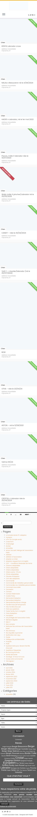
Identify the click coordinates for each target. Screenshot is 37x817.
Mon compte (10, 624)
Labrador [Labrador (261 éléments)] (5, 767)
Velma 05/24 (7, 462)
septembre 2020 (11, 681)
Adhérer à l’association (14, 557)
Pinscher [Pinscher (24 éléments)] (33, 768)
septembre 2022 (11, 677)
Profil (7, 644)
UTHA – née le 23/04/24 (12, 388)
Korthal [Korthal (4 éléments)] (33, 765)
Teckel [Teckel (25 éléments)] (29, 770)
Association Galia (13, 814)
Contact (9, 592)
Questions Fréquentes (13, 650)
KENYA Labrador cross (11, 46)
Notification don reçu (13, 635)
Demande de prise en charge (16, 602)
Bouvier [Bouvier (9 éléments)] (4, 755)
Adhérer (8, 555)
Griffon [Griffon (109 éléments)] (5, 765)
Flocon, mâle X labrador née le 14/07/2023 (15, 157)
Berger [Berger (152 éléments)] (31, 746)
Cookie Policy (10, 596)
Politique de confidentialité (15, 639)
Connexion (9, 589)
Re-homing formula (13, 652)
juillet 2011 (9, 687)
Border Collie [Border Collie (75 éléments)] (31, 753)
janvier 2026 (10, 670)
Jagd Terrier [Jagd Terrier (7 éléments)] (28, 765)
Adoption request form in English (17, 561)
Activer (8, 546)
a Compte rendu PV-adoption (16, 535)
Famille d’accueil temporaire (16, 605)
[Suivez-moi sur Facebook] (33, 15)
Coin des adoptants (13, 579)
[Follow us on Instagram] (35, 15)
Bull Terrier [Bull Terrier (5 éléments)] (19, 755)
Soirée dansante (11, 655)
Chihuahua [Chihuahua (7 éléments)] (7, 758)
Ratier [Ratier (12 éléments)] (9, 770)
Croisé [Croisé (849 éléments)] (19, 757)
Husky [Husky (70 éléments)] (11, 765)
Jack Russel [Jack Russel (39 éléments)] (19, 765)
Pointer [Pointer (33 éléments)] (4, 770)
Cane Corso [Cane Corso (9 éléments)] (26, 755)
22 (20, 514)
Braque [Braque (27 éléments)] (14, 756)
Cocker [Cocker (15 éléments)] (12, 758)
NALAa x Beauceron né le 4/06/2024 (17, 83)
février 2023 (10, 674)
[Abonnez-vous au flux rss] (29, 15)
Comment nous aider (13, 587)
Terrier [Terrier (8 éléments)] (34, 770)
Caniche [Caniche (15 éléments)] (32, 755)
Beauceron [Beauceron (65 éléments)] (22, 746)
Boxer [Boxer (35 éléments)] (8, 756)
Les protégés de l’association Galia (18, 618)
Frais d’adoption (11, 613)
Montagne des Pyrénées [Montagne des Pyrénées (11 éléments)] (18, 768)
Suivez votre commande (14, 659)
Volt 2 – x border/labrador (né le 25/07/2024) (16, 272)
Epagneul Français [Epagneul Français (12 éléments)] (26, 760)
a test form (9, 542)
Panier (8, 637)
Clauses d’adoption (12, 576)
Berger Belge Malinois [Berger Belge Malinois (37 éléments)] (10, 751)
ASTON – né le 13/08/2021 (13, 425)
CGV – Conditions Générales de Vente (19, 563)
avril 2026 (9, 668)
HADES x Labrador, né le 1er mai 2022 (18, 119)
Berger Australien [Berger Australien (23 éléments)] (22, 749)
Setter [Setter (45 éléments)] (13, 770)
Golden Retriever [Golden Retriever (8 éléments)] (29, 763)
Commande (10, 581)
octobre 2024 (10, 672)
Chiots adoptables (12, 574)
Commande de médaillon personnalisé (19, 583)
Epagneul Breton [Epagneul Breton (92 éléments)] (12, 760)
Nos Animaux (10, 631)
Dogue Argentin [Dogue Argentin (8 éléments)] (28, 758)
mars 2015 (9, 685)
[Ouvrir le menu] (3, 14)
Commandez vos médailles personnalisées (21, 585)
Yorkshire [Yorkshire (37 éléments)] (18, 772)
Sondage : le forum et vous (15, 657)
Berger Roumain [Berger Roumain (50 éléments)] (13, 753)
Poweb (31, 814)
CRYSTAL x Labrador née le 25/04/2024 (13, 499)
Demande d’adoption (13, 598)
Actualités (9, 548)
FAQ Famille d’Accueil (13, 607)
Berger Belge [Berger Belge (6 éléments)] (32, 749)
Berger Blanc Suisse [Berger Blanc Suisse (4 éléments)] (24, 751)
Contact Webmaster (13, 594)
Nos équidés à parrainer (14, 633)
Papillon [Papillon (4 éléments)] (28, 768)
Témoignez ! (10, 661)
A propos (9, 537)
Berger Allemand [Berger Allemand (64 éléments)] (8, 749)
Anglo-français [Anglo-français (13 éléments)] (6, 746)
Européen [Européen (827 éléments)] (9, 762)
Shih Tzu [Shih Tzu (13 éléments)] (19, 770)
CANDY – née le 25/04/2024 (14, 233)
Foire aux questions (12, 609)
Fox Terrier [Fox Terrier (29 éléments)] (20, 763)
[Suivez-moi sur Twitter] (31, 15)
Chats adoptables (12, 568)
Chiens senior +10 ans (13, 572)
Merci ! (8, 622)
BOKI (4, 352)
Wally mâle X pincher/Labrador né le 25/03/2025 (18, 195)
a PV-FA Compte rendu (14, 539)
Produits (9, 642)
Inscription (9, 615)
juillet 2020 (9, 683)
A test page (10, 544)
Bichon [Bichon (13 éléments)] (22, 753)
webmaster (4, 804)
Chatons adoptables (13, 566)
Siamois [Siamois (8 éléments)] (24, 770)
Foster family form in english (15, 611)
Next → (27, 514)
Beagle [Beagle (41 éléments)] (14, 746)
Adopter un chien (12, 559)
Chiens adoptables (12, 570)
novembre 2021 (11, 679)
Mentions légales (12, 620)
